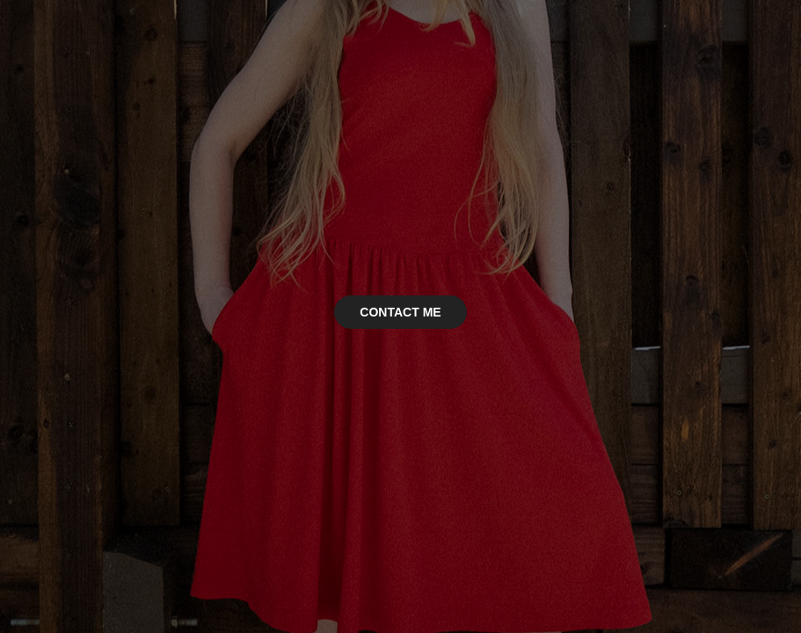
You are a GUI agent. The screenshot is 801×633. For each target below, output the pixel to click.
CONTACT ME (400, 312)
